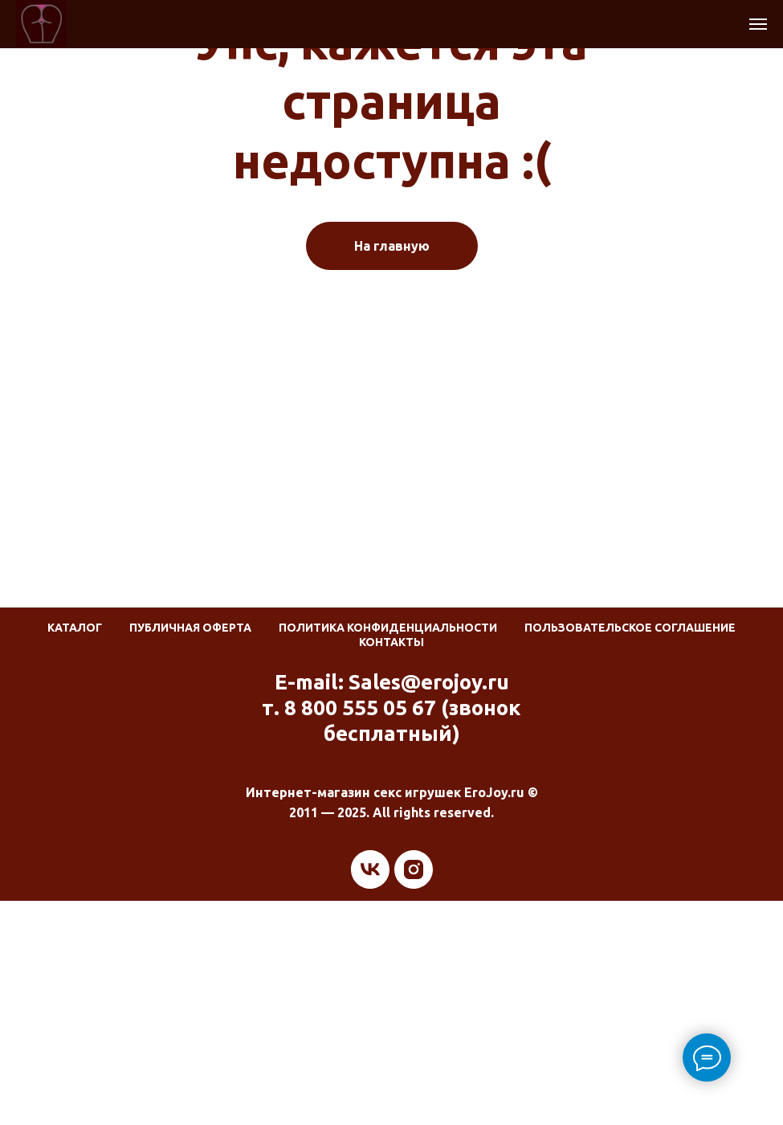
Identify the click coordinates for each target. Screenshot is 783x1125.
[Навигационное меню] (758, 24)
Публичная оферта (190, 627)
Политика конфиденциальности (388, 627)
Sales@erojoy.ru (429, 681)
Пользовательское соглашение (630, 627)
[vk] (370, 869)
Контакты (391, 642)
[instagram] (413, 869)
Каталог (74, 627)
